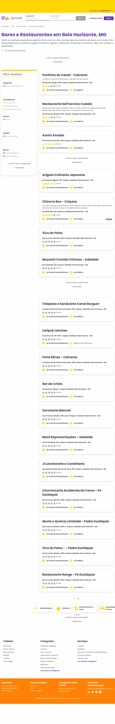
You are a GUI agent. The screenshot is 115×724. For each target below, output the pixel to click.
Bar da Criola (55, 384)
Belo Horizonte (8, 652)
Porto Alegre (8, 661)
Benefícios (44, 664)
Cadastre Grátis (96, 18)
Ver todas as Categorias (50, 670)
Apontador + (34, 686)
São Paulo (7, 646)
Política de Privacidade (67, 689)
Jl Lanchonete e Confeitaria (66, 464)
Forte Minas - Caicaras (62, 357)
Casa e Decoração (47, 667)
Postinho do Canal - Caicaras (67, 75)
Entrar (108, 18)
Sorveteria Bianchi (59, 410)
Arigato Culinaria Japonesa (66, 175)
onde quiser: (55, 16)
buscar (80, 18)
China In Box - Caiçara (62, 201)
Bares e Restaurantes (48, 658)
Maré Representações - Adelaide (70, 437)
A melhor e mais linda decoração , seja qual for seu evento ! (68, 79)
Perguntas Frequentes (9, 688)
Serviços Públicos (84, 655)
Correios (80, 646)
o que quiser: (30, 16)
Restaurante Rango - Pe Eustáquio (71, 574)
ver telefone (81, 90)
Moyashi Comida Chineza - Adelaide (73, 259)
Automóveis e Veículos (49, 655)
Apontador (5, 26)
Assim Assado (56, 135)
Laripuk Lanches (57, 330)
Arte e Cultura (45, 652)
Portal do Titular (64, 691)
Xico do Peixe (55, 233)
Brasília (6, 655)
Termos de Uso (6, 691)
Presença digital (36, 691)
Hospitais (81, 649)
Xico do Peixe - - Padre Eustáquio (70, 548)
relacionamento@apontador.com (101, 688)
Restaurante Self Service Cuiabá (69, 104)
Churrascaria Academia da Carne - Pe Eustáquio (74, 492)
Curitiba (6, 658)
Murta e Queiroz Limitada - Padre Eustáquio (78, 521)
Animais (43, 649)
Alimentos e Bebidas (48, 646)
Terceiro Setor (82, 658)
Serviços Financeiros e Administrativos (92, 652)
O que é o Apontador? (9, 686)
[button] (75, 614)
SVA (31, 688)
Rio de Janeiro (8, 649)
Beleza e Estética (46, 661)
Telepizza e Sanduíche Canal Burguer (73, 304)
